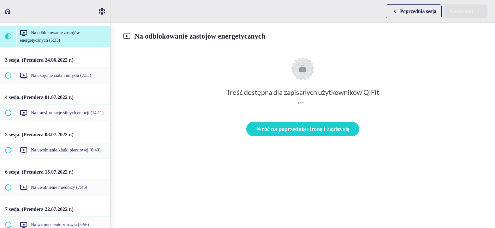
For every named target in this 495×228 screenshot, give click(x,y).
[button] (8, 11)
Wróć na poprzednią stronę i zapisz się (302, 129)
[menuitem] (102, 11)
